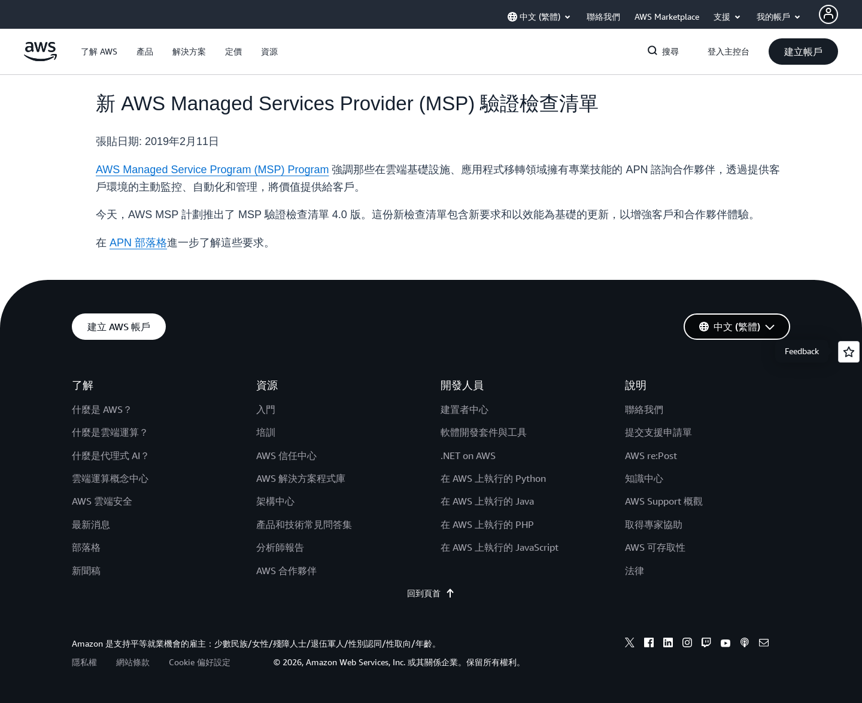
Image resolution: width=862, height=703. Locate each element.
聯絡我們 (644, 409)
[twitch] (706, 644)
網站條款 (133, 662)
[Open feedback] (849, 352)
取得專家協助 (653, 524)
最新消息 (91, 524)
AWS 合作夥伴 (286, 571)
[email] (764, 644)
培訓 (265, 432)
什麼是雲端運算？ (110, 432)
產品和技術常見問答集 (304, 524)
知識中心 (644, 478)
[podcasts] (744, 644)
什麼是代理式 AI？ (111, 455)
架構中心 (275, 501)
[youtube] (725, 644)
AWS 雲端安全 (102, 501)
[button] (99, 51)
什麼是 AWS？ (102, 409)
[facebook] (649, 644)
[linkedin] (668, 644)
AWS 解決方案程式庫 (300, 478)
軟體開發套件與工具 (484, 432)
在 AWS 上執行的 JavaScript (500, 547)
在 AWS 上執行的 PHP (487, 524)
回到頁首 (431, 593)
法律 (634, 571)
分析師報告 (280, 547)
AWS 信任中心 (286, 455)
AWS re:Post (651, 455)
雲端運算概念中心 (110, 478)
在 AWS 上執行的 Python (493, 478)
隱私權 (84, 662)
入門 (265, 409)
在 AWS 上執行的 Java (487, 501)
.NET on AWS (468, 455)
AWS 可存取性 (655, 547)
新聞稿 (86, 571)
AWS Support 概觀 (664, 501)
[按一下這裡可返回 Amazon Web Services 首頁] (40, 58)
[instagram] (687, 644)
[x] (630, 644)
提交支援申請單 (658, 432)
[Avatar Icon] (828, 14)
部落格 (86, 547)
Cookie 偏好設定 (199, 662)
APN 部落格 (138, 243)
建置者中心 (464, 409)
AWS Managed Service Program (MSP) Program (212, 170)
